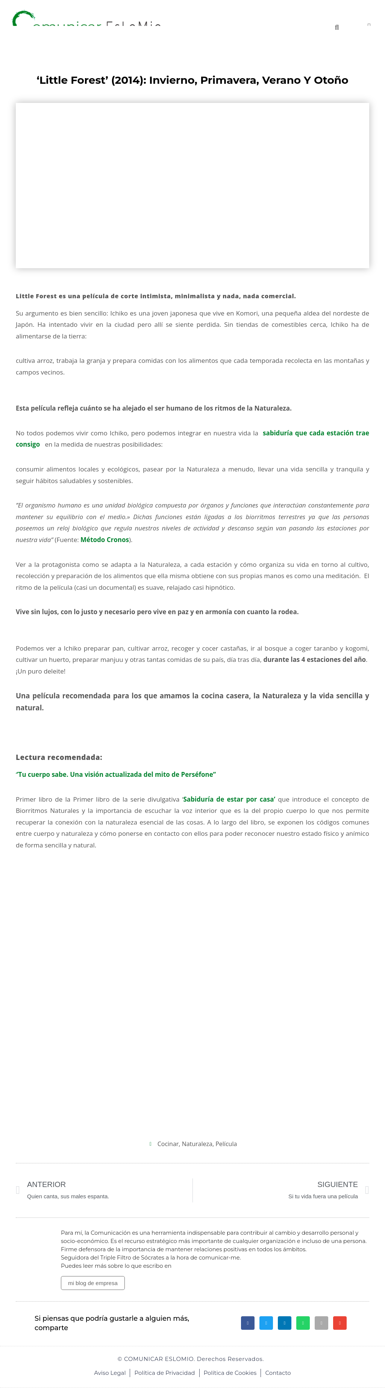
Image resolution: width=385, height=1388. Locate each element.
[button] (248, 1323)
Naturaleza (197, 1144)
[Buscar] (337, 27)
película (226, 1144)
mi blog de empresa (93, 1283)
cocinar (168, 1144)
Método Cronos (104, 539)
